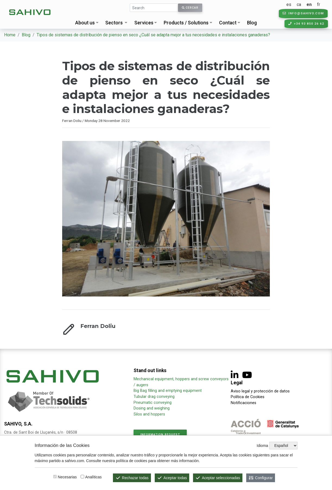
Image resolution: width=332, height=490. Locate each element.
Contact (227, 22)
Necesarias (67, 477)
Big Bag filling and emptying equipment (168, 390)
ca (302, 4)
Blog (252, 22)
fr (321, 4)
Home (9, 34)
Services (143, 22)
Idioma (262, 445)
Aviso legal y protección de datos (260, 391)
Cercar (190, 7)
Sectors (114, 22)
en (312, 4)
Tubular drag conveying (154, 396)
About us (85, 22)
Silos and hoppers (149, 414)
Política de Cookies (247, 397)
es (291, 4)
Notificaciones (243, 403)
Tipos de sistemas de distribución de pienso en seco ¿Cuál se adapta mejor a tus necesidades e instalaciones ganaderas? (153, 34)
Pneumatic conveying (153, 402)
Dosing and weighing (152, 408)
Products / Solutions (186, 22)
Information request (160, 434)
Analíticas (93, 477)
